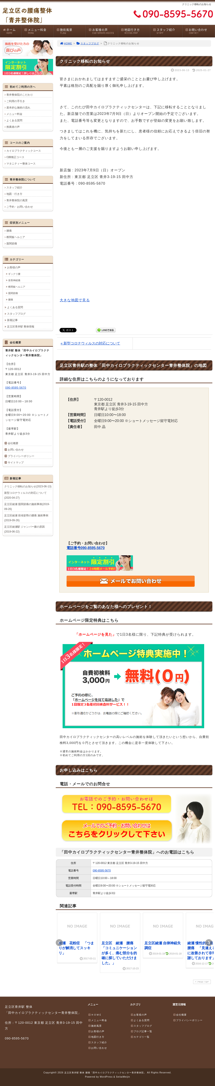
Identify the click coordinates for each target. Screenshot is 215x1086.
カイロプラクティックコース (23, 150)
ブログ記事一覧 (141, 1031)
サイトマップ (16, 462)
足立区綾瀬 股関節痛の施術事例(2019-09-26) (27, 507)
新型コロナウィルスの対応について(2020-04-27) (25, 495)
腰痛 (9, 230)
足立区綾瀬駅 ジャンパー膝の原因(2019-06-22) (24, 529)
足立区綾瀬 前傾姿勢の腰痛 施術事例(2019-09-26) (26, 518)
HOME (66, 43)
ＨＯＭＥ (95, 1014)
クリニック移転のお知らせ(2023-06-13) (27, 486)
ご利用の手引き (15, 101)
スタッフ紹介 (167, 31)
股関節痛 (11, 243)
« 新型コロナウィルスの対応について (90, 343)
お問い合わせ (200, 31)
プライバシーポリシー (21, 456)
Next (208, 942)
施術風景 (71, 31)
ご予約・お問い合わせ (19, 206)
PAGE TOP (201, 981)
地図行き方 (135, 31)
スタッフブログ (87, 43)
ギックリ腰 (14, 274)
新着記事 (12, 320)
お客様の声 (103, 31)
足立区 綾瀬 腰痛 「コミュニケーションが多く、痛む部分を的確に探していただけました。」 (119, 953)
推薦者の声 (13, 126)
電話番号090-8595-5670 (86, 548)
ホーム (12, 31)
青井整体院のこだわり (19, 94)
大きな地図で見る (75, 300)
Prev (59, 942)
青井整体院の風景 (17, 200)
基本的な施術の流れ (18, 107)
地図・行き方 (14, 194)
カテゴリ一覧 (140, 1037)
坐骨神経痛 (14, 280)
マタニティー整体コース (21, 163)
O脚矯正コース (15, 157)
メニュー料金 (39, 31)
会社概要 (13, 443)
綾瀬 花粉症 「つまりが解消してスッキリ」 (76, 948)
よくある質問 (14, 120)
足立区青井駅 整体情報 (20, 326)
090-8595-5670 (102, 870)
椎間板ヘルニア (15, 237)
